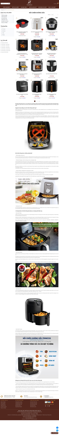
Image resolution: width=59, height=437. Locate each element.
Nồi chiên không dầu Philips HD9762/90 (36, 95)
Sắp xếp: (49, 14)
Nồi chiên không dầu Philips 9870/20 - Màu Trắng (37, 32)
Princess (3, 29)
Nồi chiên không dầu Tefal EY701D (51, 73)
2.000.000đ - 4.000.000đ (5, 44)
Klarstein (3, 31)
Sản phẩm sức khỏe (4, 21)
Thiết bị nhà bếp (4, 15)
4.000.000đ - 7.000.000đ (5, 46)
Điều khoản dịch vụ (18, 405)
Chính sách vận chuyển (33, 403)
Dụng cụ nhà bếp (4, 22)
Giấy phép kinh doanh (18, 406)
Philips (3, 35)
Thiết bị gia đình (4, 16)
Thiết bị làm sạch (4, 19)
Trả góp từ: (37, 36)
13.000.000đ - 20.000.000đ (5, 49)
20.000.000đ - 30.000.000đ (5, 50)
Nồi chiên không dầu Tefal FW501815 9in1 (22, 95)
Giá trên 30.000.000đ (4, 52)
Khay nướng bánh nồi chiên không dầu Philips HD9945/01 (22, 32)
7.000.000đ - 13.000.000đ (5, 47)
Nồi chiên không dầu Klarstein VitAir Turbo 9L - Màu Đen (51, 32)
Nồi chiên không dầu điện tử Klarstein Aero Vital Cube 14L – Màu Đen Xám (22, 54)
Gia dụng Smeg (4, 18)
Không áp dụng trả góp (22, 35)
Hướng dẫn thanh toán (18, 403)
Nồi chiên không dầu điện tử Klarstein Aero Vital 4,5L (51, 54)
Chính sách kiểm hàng (33, 404)
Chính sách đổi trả (32, 405)
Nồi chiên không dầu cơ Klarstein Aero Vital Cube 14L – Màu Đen (37, 54)
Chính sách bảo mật (33, 406)
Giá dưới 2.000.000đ (4, 42)
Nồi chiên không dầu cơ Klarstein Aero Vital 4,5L (22, 74)
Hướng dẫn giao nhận (18, 404)
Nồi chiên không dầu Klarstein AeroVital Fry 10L (37, 74)
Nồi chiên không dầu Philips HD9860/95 (51, 95)
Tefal (3, 33)
